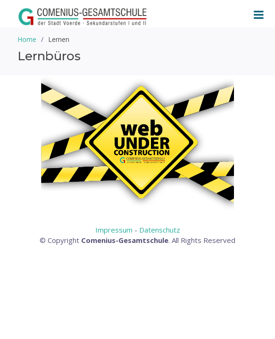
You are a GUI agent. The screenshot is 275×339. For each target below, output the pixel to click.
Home (26, 39)
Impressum (114, 229)
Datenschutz (159, 229)
